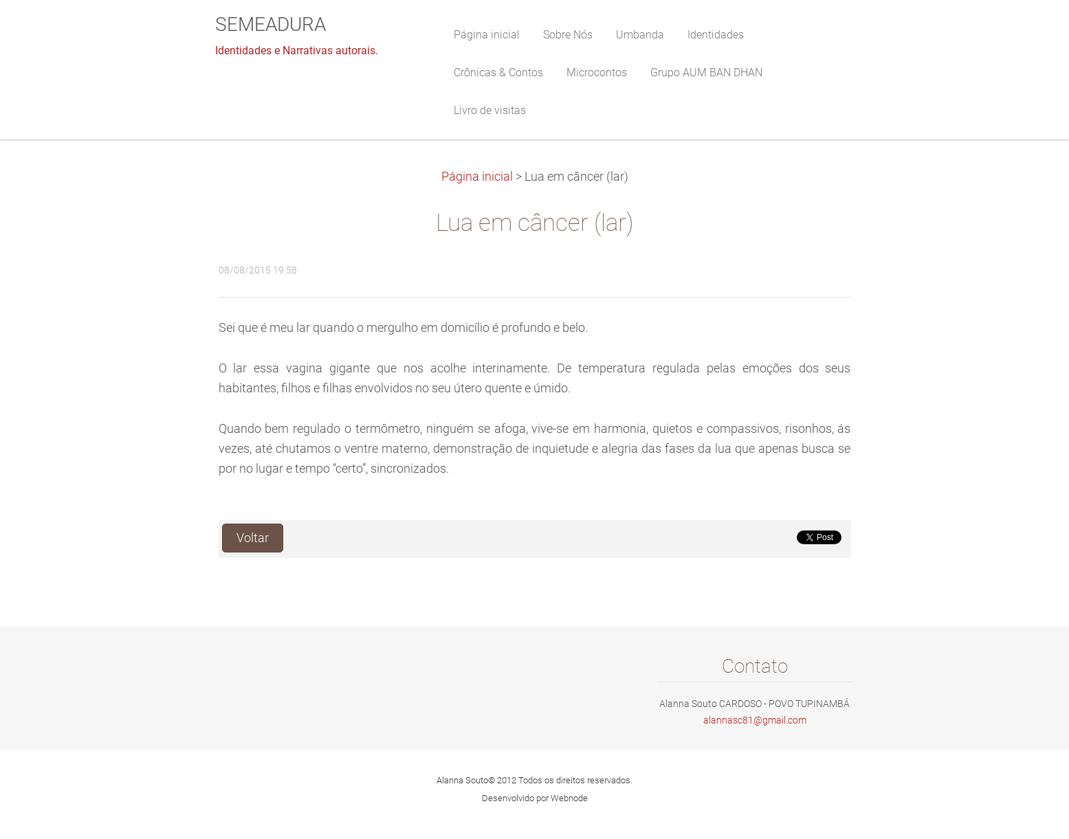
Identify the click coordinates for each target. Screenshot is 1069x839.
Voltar (252, 538)
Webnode (569, 798)
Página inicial (477, 176)
